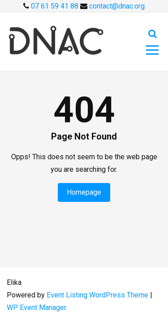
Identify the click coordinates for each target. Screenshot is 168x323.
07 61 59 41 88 (55, 6)
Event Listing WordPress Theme (98, 295)
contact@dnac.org (117, 6)
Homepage (84, 192)
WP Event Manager (36, 307)
